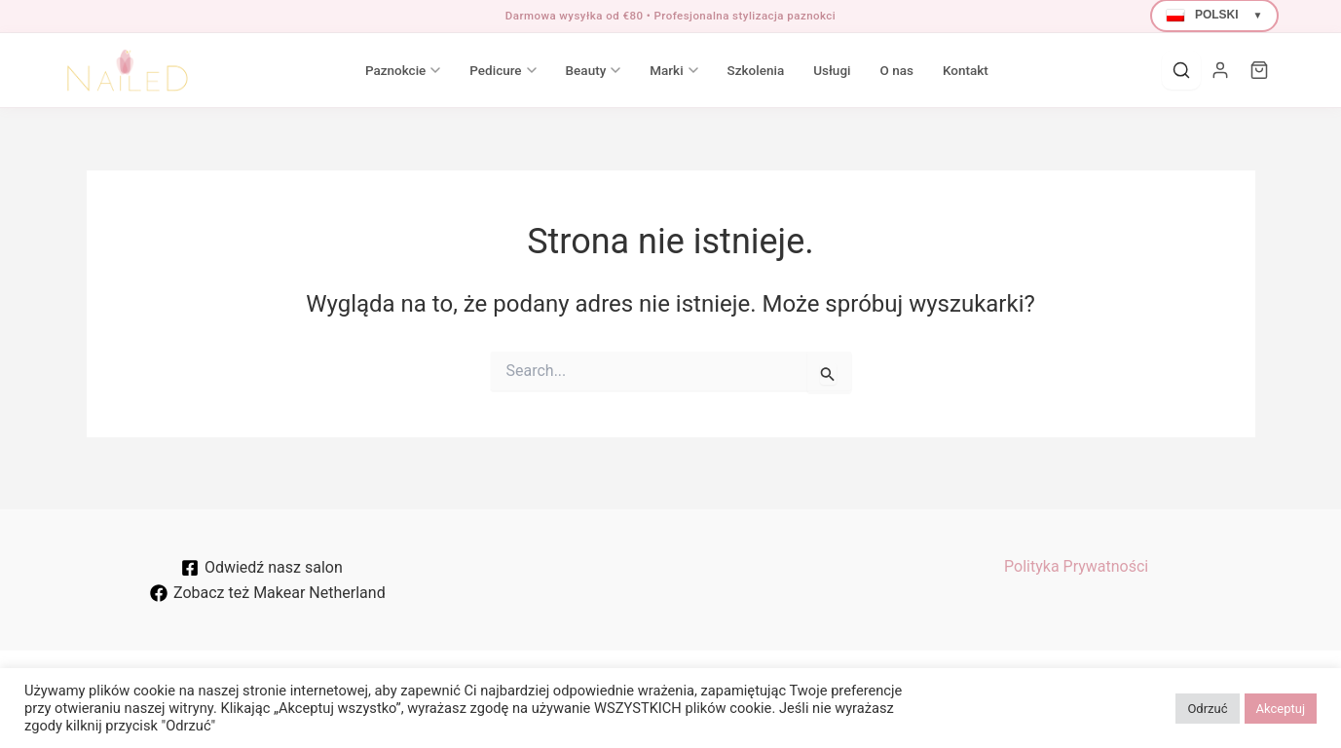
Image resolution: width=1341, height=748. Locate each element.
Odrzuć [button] (1207, 708)
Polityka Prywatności (1076, 566)
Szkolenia (756, 70)
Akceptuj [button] (1280, 708)
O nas (896, 70)
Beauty (593, 70)
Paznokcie (402, 70)
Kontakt (965, 70)
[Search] (1181, 70)
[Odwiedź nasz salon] (262, 568)
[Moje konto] (1220, 70)
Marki (673, 70)
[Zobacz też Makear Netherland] (267, 593)
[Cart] (1259, 70)
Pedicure (502, 70)
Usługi (831, 70)
